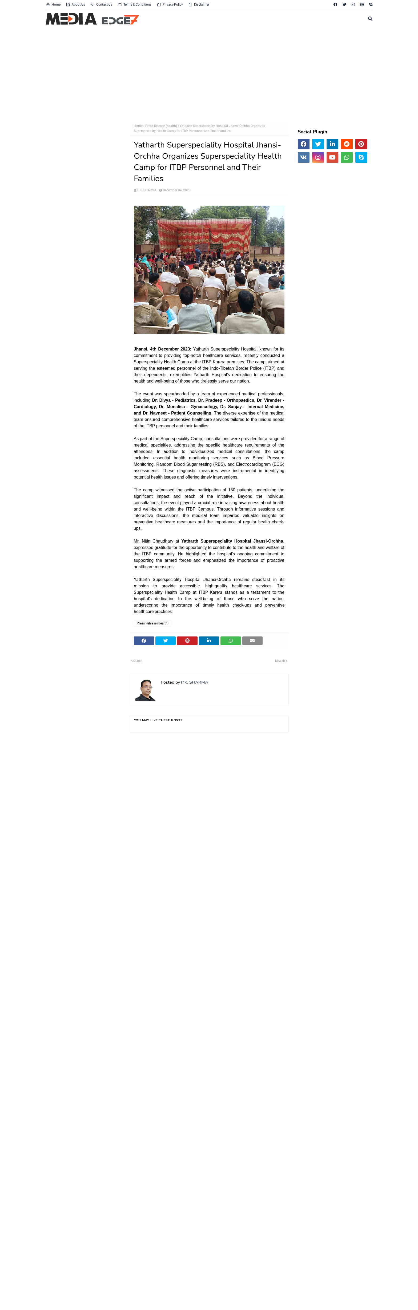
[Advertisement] (206, 74)
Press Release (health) (161, 126)
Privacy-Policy (170, 4)
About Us (75, 4)
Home (53, 4)
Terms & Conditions (134, 4)
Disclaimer (198, 4)
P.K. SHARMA (146, 190)
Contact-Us (101, 4)
